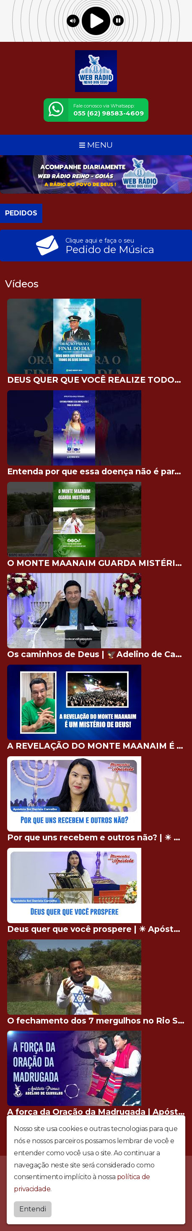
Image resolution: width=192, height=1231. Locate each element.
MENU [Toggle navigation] (96, 145)
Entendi (32, 1209)
